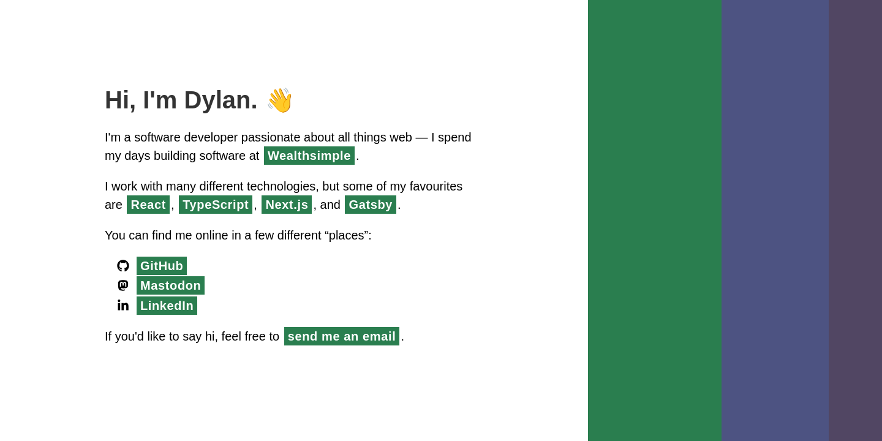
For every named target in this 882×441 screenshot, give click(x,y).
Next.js (359, 204)
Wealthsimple (360, 155)
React (210, 204)
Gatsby (448, 204)
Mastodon (174, 285)
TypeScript (283, 204)
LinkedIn (168, 305)
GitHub (163, 265)
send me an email (353, 336)
